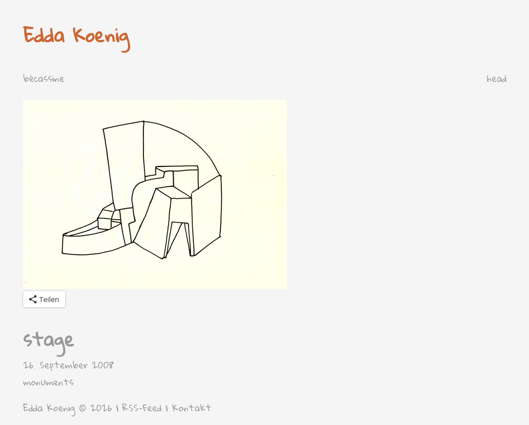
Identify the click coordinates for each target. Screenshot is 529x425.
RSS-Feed (142, 407)
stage (48, 339)
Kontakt (191, 407)
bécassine (43, 78)
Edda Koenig (76, 35)
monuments (48, 381)
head (496, 78)
